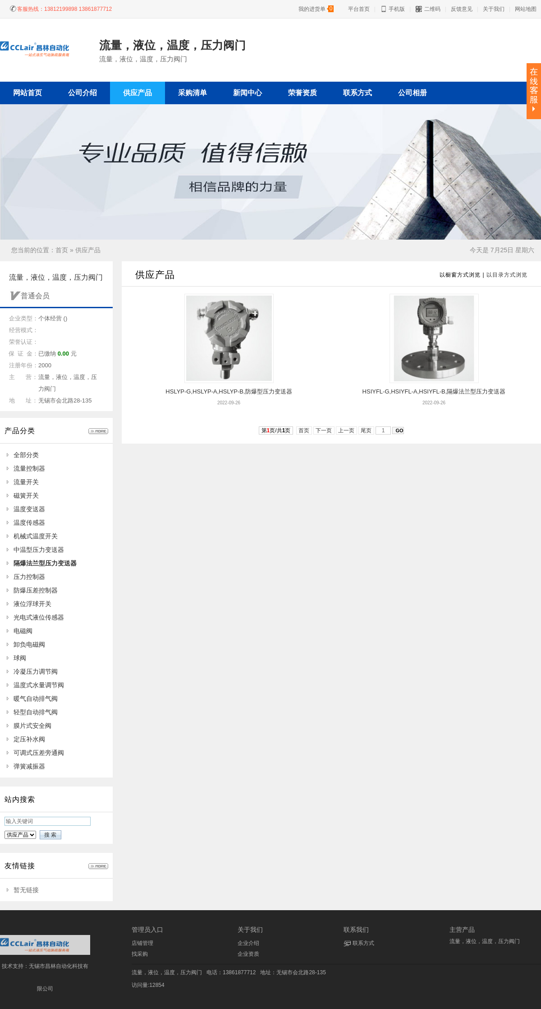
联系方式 (363, 943)
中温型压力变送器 (39, 549)
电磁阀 (23, 630)
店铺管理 (142, 943)
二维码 (427, 9)
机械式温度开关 (36, 536)
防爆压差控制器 (36, 590)
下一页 (324, 430)
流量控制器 (29, 468)
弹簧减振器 (29, 766)
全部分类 (26, 454)
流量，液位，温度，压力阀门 (167, 972)
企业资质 (248, 954)
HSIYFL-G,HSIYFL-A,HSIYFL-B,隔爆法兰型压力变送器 (434, 391)
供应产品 (88, 250)
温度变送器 (29, 509)
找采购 (140, 954)
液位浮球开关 (32, 603)
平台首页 (359, 9)
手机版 (392, 9)
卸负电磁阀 (29, 644)
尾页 (366, 430)
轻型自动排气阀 (36, 712)
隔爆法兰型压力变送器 (45, 563)
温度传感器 (29, 522)
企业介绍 (248, 943)
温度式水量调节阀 (39, 685)
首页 (61, 250)
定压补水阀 (29, 739)
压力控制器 (29, 576)
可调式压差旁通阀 (39, 752)
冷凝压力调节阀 (36, 671)
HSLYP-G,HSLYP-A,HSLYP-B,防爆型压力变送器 (228, 391)
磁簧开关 (26, 495)
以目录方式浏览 (506, 275)
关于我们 (493, 9)
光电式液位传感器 (39, 617)
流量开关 (26, 482)
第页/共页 (276, 430)
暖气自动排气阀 (36, 698)
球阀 (20, 658)
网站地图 (525, 9)
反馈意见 (461, 9)
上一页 (346, 430)
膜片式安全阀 (32, 725)
